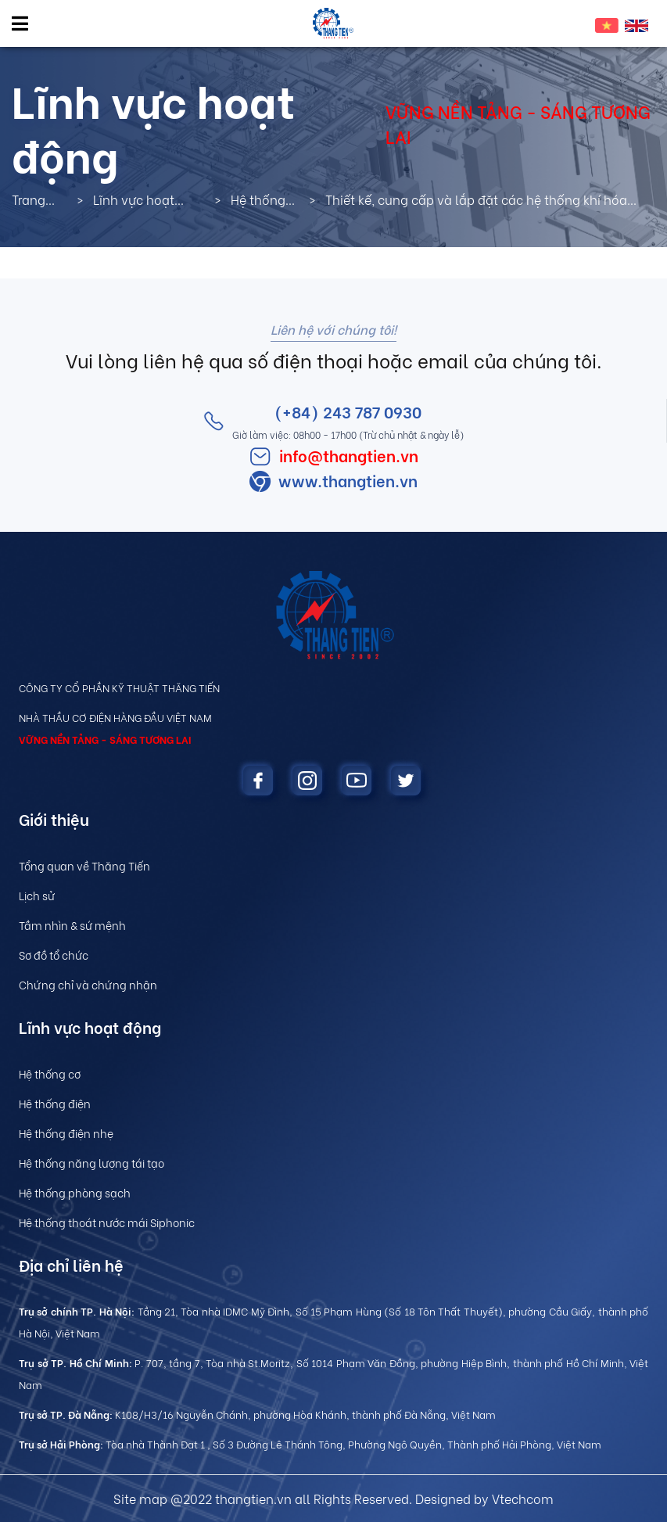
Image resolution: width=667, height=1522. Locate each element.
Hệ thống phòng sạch (75, 1192)
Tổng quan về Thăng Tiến (84, 865)
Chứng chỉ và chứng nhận (88, 984)
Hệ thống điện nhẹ (66, 1133)
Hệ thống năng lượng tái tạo (91, 1162)
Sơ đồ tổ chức (53, 954)
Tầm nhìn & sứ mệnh (72, 925)
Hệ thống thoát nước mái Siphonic (107, 1222)
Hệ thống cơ (50, 1073)
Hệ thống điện (55, 1103)
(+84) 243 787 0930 (347, 411)
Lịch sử (37, 895)
